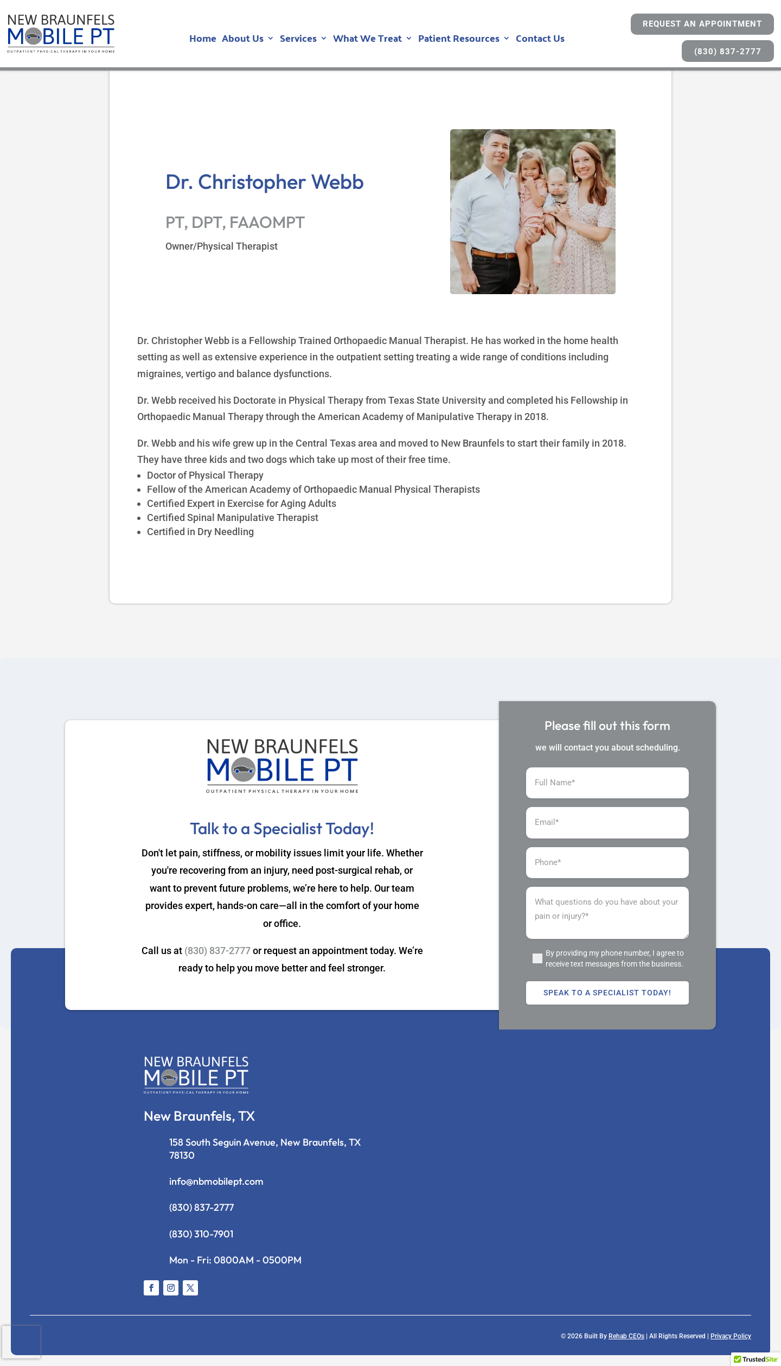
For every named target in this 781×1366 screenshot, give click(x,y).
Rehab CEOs (626, 1336)
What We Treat (367, 40)
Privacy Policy (730, 1336)
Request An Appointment (702, 24)
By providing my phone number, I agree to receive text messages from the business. (615, 958)
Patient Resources (459, 40)
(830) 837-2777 (727, 51)
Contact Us (540, 40)
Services (298, 40)
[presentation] (21, 1342)
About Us (243, 40)
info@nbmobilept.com (216, 1181)
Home (202, 40)
